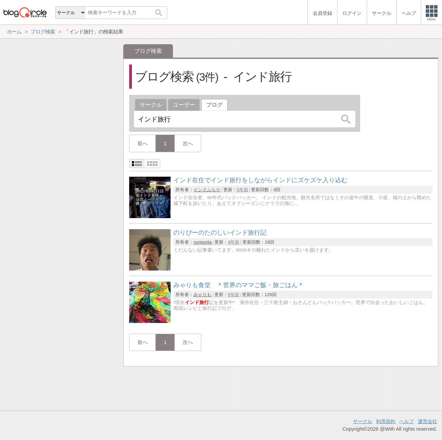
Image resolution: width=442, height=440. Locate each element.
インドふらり (206, 189)
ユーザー (184, 105)
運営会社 (427, 421)
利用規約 (385, 421)
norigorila (202, 242)
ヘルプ (406, 421)
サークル (151, 105)
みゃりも (202, 294)
